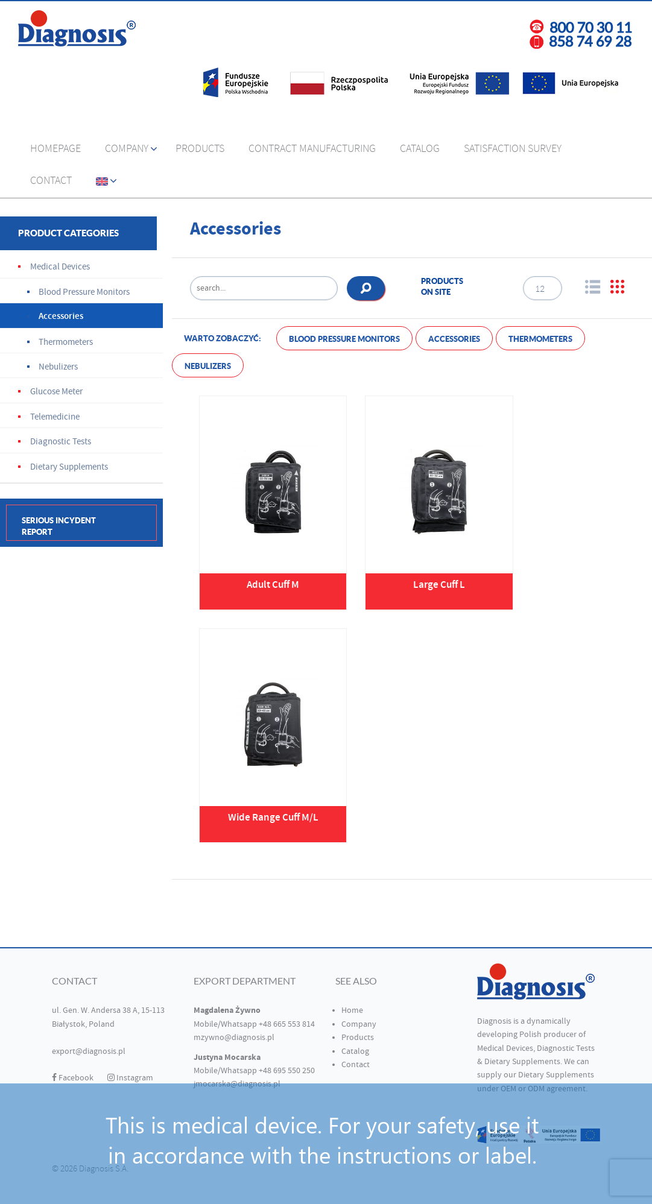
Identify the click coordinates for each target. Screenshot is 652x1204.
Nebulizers (208, 366)
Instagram (130, 1078)
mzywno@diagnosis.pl (234, 1037)
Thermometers (540, 339)
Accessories (454, 339)
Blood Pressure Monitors (344, 339)
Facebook (72, 1078)
